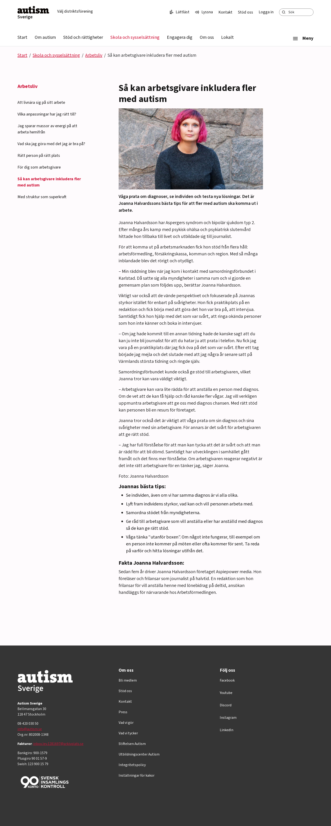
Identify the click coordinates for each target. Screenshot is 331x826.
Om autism (45, 37)
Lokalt (227, 37)
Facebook (227, 680)
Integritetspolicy (132, 764)
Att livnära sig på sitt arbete (41, 102)
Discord (225, 705)
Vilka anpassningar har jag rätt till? (46, 114)
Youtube (226, 692)
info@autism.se (29, 729)
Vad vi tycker (128, 733)
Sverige (25, 17)
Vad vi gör (126, 722)
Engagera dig (179, 37)
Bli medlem (128, 680)
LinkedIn (226, 730)
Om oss (207, 37)
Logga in (266, 12)
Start (22, 37)
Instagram (228, 717)
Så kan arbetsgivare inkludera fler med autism (49, 182)
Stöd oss (245, 12)
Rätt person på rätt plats (38, 155)
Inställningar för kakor (136, 775)
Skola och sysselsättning (135, 37)
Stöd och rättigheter (83, 37)
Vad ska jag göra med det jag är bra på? (51, 144)
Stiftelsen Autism (132, 743)
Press (123, 712)
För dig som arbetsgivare (39, 167)
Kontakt (225, 12)
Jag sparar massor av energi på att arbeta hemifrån (47, 129)
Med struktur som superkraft (41, 197)
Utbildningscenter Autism (139, 754)
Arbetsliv (93, 55)
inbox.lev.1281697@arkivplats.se (58, 743)
